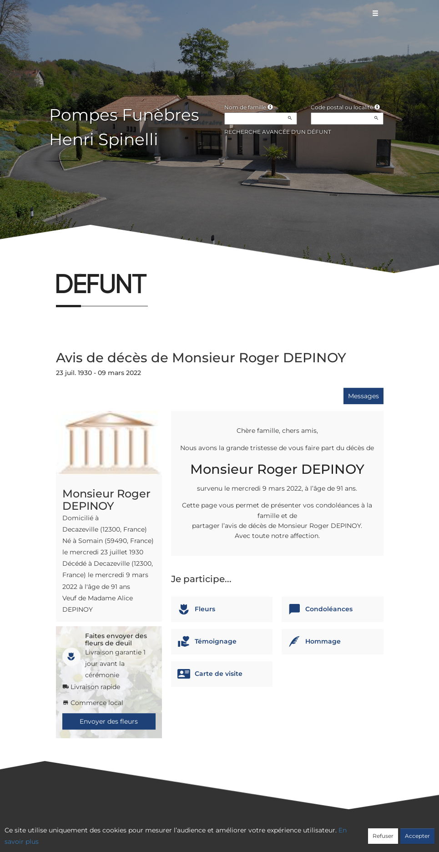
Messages (363, 396)
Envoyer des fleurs (109, 721)
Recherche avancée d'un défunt (277, 131)
